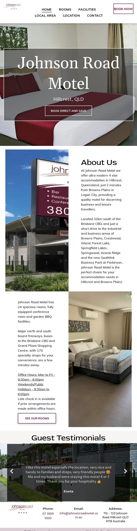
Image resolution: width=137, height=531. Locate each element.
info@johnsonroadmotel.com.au (79, 515)
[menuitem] (46, 9)
